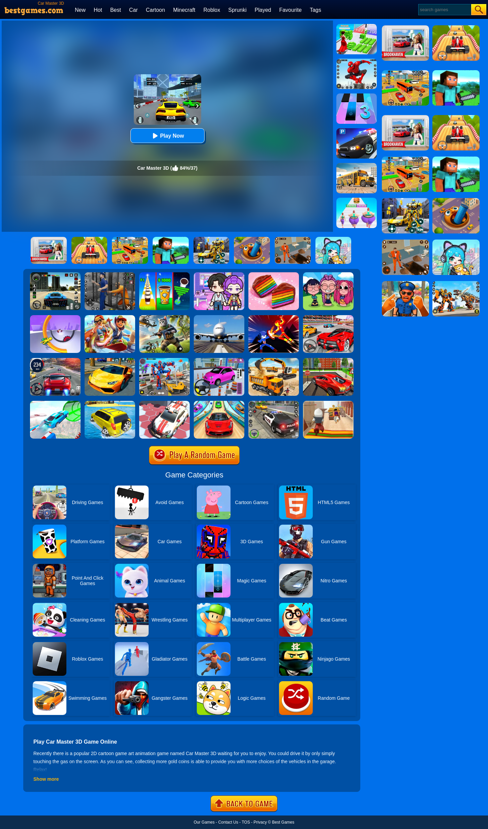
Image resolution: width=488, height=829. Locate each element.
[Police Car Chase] (273, 403)
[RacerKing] (164, 403)
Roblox (211, 10)
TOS (246, 822)
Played (263, 10)
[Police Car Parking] (356, 130)
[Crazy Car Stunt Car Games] (219, 403)
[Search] (444, 9)
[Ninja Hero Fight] (273, 317)
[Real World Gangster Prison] (110, 274)
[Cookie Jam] (273, 274)
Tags (315, 10)
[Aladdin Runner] (328, 403)
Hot (98, 10)
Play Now (167, 136)
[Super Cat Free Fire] (164, 317)
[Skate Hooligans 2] (110, 317)
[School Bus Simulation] (356, 165)
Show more (46, 779)
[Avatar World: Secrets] (219, 274)
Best (115, 10)
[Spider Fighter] (356, 61)
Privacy (260, 822)
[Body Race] (356, 200)
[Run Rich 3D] (356, 26)
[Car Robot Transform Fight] (164, 360)
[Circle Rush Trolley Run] (55, 317)
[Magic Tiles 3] (356, 95)
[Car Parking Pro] (219, 360)
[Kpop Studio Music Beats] (328, 274)
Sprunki (237, 10)
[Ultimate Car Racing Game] (110, 360)
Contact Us (228, 822)
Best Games (283, 822)
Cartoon (155, 10)
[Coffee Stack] (164, 274)
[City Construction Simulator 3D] (273, 360)
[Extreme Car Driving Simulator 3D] (55, 274)
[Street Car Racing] (55, 360)
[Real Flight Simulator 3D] (219, 317)
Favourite (290, 10)
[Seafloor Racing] (328, 360)
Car (133, 10)
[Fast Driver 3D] (328, 317)
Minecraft (184, 10)
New (80, 10)
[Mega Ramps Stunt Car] (55, 403)
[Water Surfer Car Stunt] (110, 403)
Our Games (204, 822)
